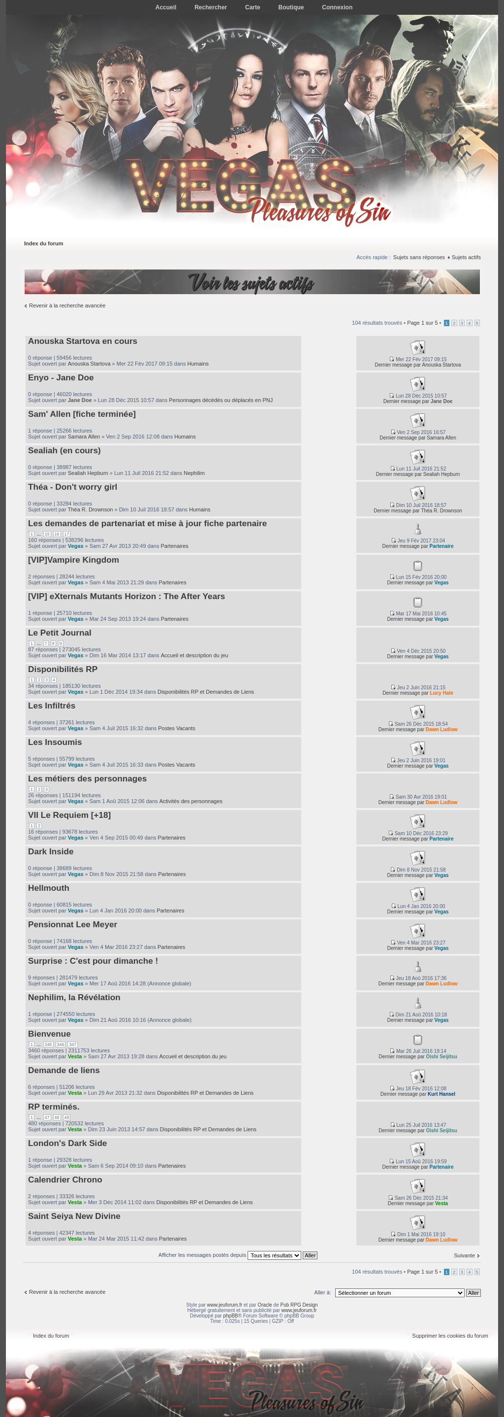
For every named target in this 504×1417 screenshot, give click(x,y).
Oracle (264, 1305)
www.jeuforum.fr (225, 1305)
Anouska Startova (89, 364)
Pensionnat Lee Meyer (72, 924)
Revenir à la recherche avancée (67, 305)
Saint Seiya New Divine (74, 1216)
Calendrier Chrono (65, 1179)
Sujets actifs (466, 257)
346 (60, 1044)
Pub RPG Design (299, 1305)
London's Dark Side (67, 1143)
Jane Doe (80, 400)
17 (66, 534)
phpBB (230, 1315)
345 (48, 1044)
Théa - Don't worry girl (72, 487)
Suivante (464, 1255)
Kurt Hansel (441, 1094)
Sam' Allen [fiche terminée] (82, 414)
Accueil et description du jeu (194, 655)
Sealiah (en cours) (64, 450)
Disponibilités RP (62, 669)
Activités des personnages (190, 801)
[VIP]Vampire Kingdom (73, 560)
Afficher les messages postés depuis (237, 1255)
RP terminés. (54, 1107)
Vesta (75, 1056)
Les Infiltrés (51, 705)
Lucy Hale (441, 693)
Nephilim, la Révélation (74, 997)
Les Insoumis (55, 742)
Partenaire (442, 546)
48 (57, 1117)
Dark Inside (51, 851)
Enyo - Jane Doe (61, 377)
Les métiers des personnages (87, 778)
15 (47, 534)
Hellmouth (48, 888)
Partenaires (175, 546)
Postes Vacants (176, 728)
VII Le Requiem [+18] (69, 815)
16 (57, 534)
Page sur (422, 323)
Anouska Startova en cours (82, 341)
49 (66, 1117)
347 (72, 1044)
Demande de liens (64, 1070)
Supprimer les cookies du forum (450, 1336)
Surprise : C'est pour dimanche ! (93, 961)
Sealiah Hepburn (88, 473)
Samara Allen (84, 436)
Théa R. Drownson (90, 509)
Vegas (76, 546)
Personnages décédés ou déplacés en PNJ (221, 400)
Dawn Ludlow (441, 729)
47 (47, 1117)
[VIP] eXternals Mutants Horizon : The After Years (126, 596)
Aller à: (323, 1292)
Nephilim (194, 473)
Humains (198, 364)
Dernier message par (397, 365)
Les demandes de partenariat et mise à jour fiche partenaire (147, 523)
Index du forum (43, 243)
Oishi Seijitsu (441, 1056)
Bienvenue (49, 1034)
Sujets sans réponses (419, 257)
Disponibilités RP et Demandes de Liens (206, 692)
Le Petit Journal (60, 633)
